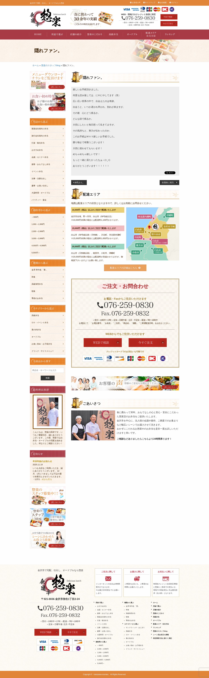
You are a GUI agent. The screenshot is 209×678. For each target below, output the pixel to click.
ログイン (174, 3)
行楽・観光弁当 (38, 143)
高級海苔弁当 (37, 284)
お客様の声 (136, 3)
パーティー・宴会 (39, 200)
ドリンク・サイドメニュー (43, 351)
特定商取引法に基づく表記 (162, 638)
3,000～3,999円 (38, 238)
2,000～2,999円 (38, 231)
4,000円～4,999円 (39, 245)
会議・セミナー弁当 (40, 157)
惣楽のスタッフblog (50, 65)
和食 (33, 277)
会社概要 (163, 3)
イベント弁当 (37, 171)
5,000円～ (36, 253)
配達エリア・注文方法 (151, 34)
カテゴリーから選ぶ (131, 624)
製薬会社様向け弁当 (40, 129)
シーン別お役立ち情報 (161, 635)
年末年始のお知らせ (42, 461)
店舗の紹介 (76, 34)
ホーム (35, 65)
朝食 (33, 291)
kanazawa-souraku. (101, 674)
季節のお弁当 (37, 298)
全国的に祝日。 (169, 182)
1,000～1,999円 (38, 224)
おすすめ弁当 (37, 150)
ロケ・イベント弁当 (40, 322)
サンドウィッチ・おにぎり (135, 627)
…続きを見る (46, 479)
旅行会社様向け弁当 (40, 136)
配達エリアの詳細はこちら (123, 268)
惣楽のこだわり (94, 34)
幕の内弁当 (36, 330)
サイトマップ (150, 3)
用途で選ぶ (57, 34)
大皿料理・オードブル (41, 193)
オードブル (132, 34)
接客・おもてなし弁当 (41, 164)
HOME (38, 34)
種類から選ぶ (129, 602)
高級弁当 (113, 34)
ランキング (169, 34)
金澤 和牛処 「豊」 (39, 270)
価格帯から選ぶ (101, 642)
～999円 (35, 217)
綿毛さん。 (80, 182)
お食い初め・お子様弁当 (42, 344)
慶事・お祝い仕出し (40, 186)
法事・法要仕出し (39, 178)
